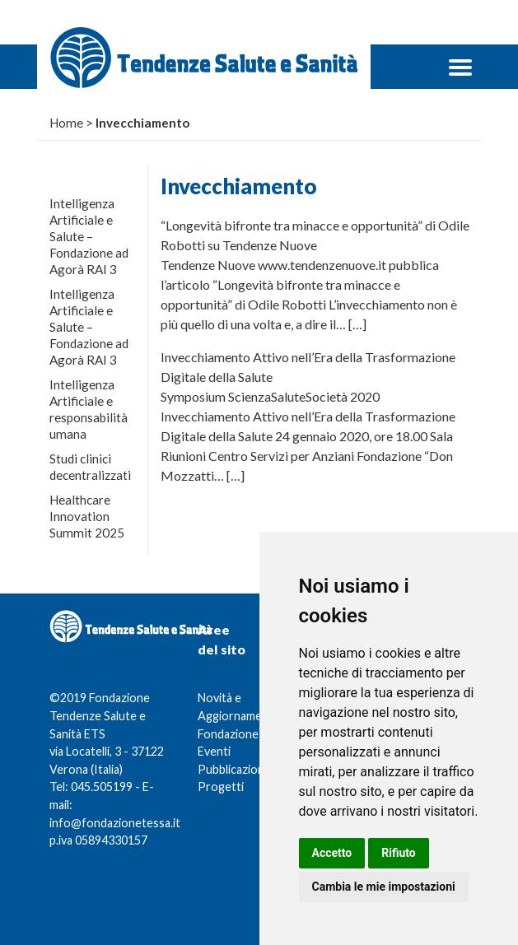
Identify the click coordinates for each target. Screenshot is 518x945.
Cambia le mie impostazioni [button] (383, 886)
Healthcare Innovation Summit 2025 (86, 516)
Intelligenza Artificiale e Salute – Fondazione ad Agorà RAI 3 (88, 236)
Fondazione (228, 734)
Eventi (214, 751)
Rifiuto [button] (398, 852)
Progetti (221, 787)
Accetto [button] (332, 852)
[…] (357, 324)
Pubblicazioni (232, 769)
